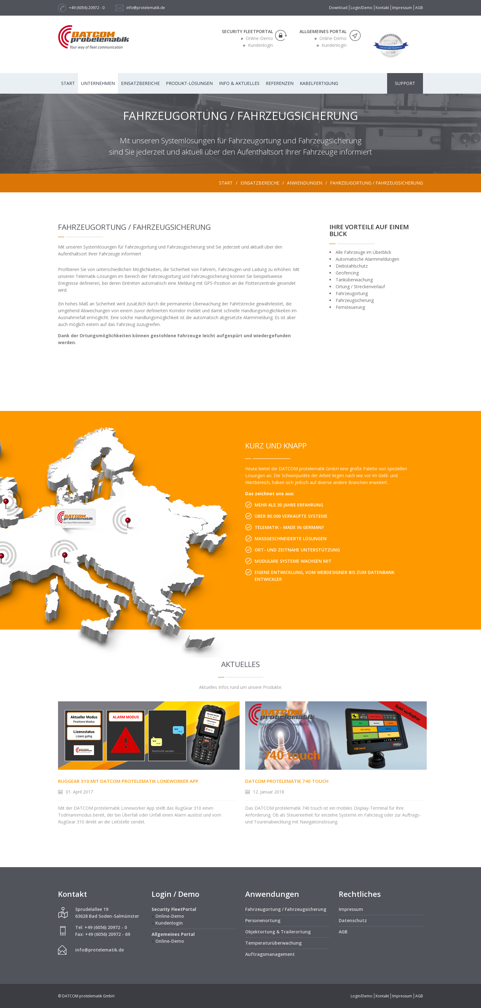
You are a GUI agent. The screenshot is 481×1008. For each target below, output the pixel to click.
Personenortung (262, 920)
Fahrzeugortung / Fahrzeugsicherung (376, 183)
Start (68, 83)
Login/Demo (361, 7)
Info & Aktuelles (239, 83)
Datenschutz (353, 920)
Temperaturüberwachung (273, 943)
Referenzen (280, 83)
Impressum (402, 7)
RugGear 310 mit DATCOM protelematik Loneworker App (128, 781)
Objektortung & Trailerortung (278, 932)
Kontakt (382, 7)
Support (405, 83)
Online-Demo (259, 38)
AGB (419, 7)
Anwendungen (304, 183)
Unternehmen (98, 83)
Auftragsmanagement (270, 954)
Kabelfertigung (319, 83)
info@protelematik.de (145, 7)
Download (338, 7)
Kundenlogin (260, 45)
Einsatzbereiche (140, 83)
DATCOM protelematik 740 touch (286, 781)
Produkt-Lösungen (189, 83)
